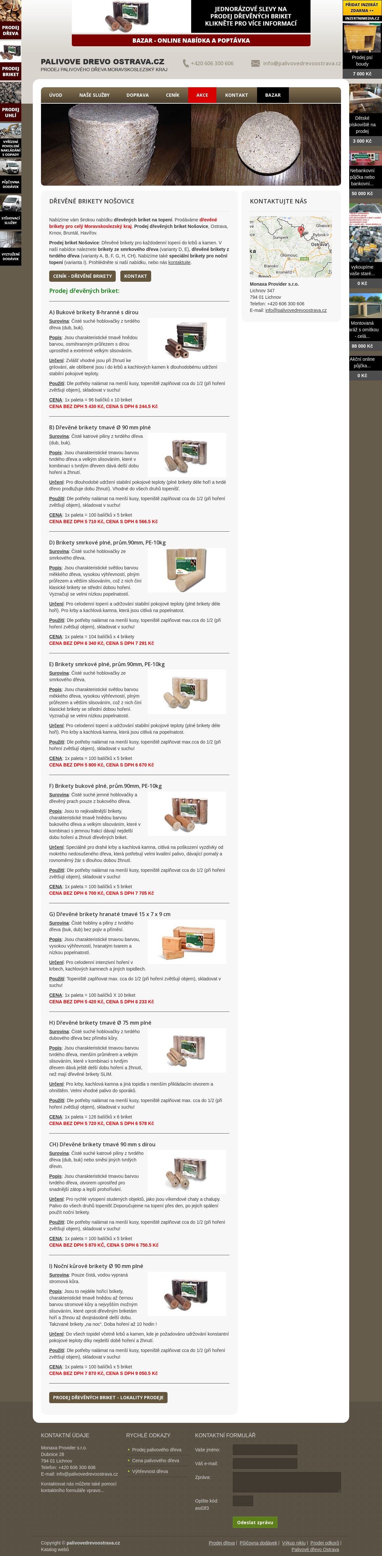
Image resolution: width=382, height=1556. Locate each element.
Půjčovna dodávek (258, 1543)
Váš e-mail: (206, 1463)
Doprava (138, 95)
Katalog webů (55, 1549)
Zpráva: (203, 1477)
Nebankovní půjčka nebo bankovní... (362, 177)
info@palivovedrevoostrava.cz (302, 63)
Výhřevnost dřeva (150, 1471)
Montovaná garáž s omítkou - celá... (362, 329)
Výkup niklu (294, 1543)
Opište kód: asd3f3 (206, 1504)
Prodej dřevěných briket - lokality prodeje (108, 1397)
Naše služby (94, 95)
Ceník (172, 95)
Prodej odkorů (325, 1543)
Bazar (273, 95)
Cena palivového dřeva (155, 1460)
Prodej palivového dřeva (156, 1449)
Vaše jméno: (207, 1449)
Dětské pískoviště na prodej (362, 124)
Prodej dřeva (222, 1543)
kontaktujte (179, 262)
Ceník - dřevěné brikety (82, 276)
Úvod (55, 95)
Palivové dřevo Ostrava (315, 1549)
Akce (202, 95)
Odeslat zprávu (255, 1522)
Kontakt (236, 95)
